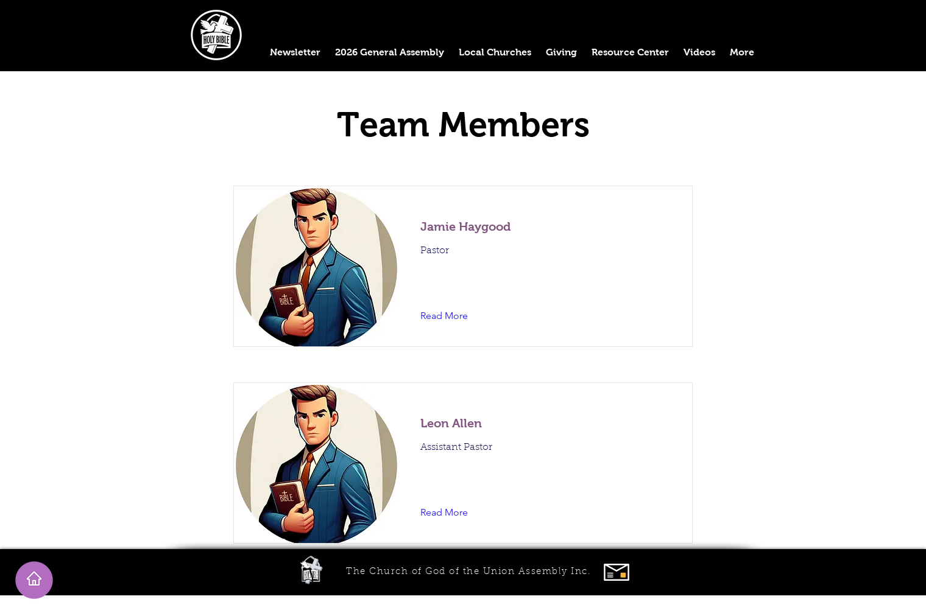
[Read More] (453, 316)
